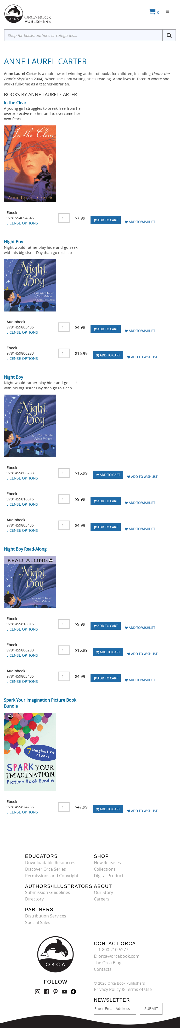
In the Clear (15, 103)
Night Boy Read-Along (25, 549)
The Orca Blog (107, 963)
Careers (101, 899)
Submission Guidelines (47, 892)
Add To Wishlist (140, 222)
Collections (105, 869)
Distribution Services (45, 916)
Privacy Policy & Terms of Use (123, 989)
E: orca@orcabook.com (116, 956)
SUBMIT (151, 1008)
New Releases (107, 862)
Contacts (102, 969)
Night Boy (13, 242)
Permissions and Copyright (51, 876)
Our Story (103, 892)
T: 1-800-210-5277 (111, 949)
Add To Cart (106, 220)
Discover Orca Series (45, 869)
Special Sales (37, 922)
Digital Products (110, 876)
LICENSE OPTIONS (22, 223)
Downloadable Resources (50, 862)
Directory (34, 899)
